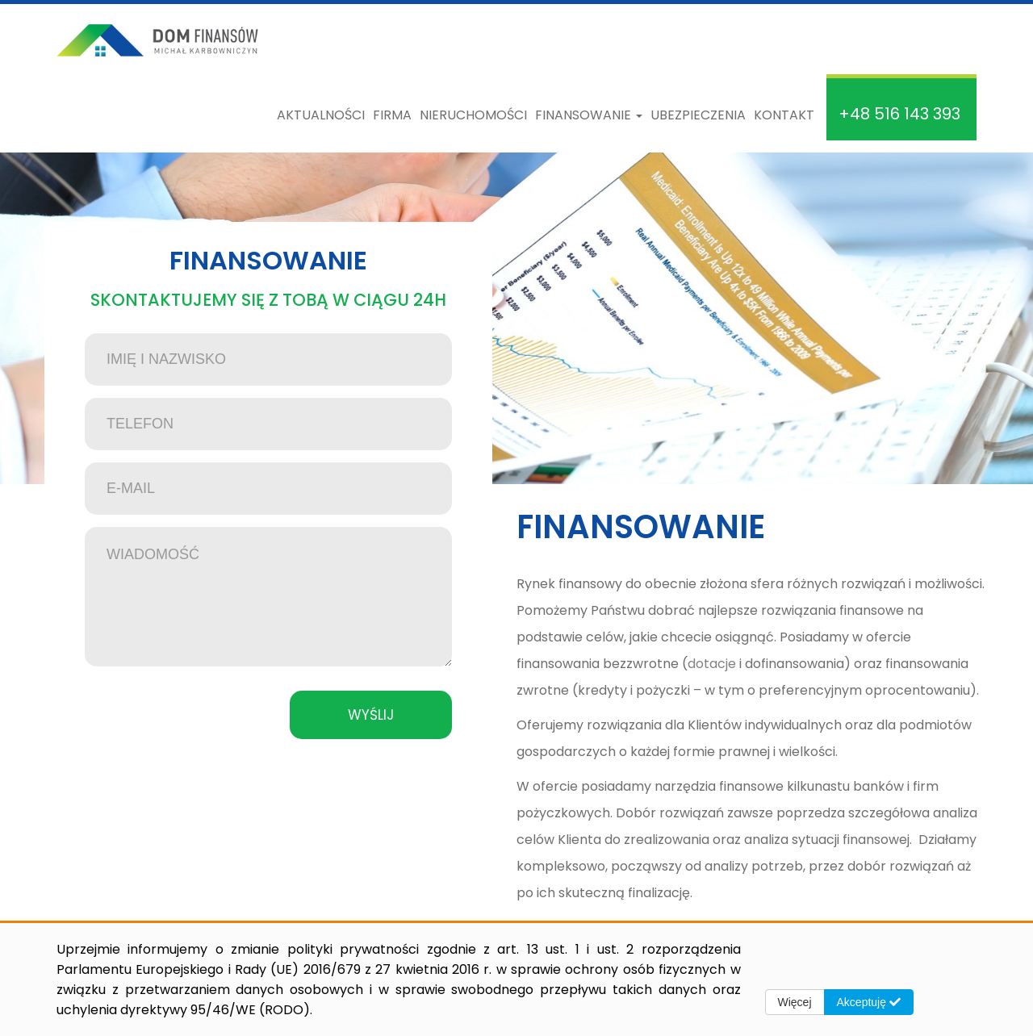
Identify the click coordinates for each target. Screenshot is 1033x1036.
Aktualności (321, 115)
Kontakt (784, 115)
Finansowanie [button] (588, 115)
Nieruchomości (473, 115)
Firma (392, 115)
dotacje (712, 663)
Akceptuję (869, 1002)
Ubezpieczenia (698, 115)
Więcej (795, 1002)
